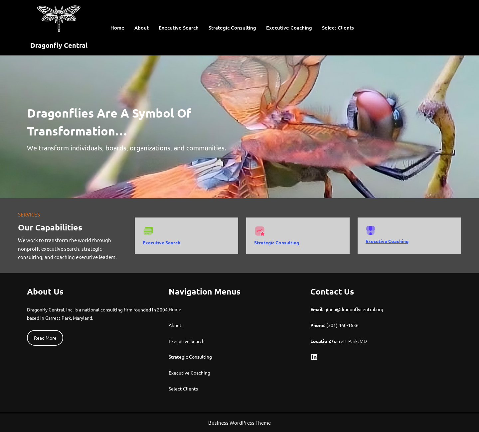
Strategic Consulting (276, 242)
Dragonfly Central (58, 45)
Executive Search (161, 242)
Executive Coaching (387, 241)
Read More (45, 338)
